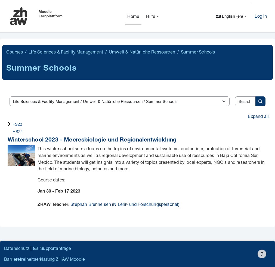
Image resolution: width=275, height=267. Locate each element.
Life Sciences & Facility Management (66, 51)
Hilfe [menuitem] (150, 16)
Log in (261, 15)
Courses (14, 51)
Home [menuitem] (133, 16)
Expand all (258, 116)
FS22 (17, 124)
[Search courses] (245, 101)
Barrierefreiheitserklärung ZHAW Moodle (44, 259)
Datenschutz (16, 248)
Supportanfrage (52, 248)
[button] (231, 16)
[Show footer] (262, 254)
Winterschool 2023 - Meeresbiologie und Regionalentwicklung (92, 140)
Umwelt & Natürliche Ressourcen (142, 51)
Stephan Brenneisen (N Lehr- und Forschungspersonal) (124, 204)
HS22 (18, 131)
